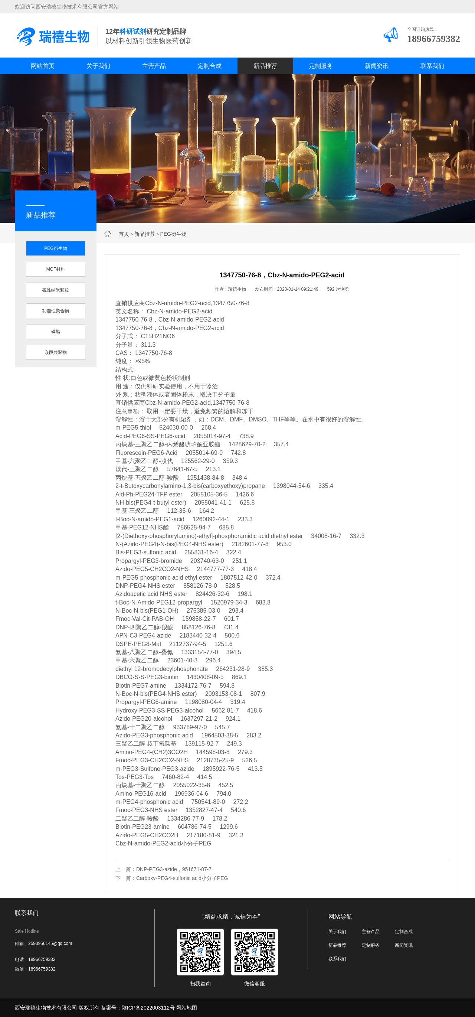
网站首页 (43, 66)
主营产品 (154, 66)
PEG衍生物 (173, 234)
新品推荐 (265, 66)
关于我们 (98, 66)
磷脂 (55, 331)
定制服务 (321, 66)
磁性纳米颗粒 (55, 290)
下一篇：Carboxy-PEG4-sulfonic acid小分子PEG (171, 878)
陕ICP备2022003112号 (148, 1008)
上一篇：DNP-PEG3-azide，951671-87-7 (163, 869)
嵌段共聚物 (56, 352)
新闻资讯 (377, 66)
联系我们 (432, 66)
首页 (124, 234)
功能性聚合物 (55, 310)
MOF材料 (55, 269)
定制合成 (210, 66)
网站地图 (186, 1008)
